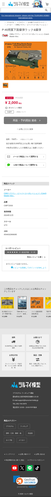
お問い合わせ (40, 454)
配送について (21, 112)
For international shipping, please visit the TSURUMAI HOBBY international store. (26, 17)
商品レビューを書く (35, 257)
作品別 (30, 433)
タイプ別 (9, 440)
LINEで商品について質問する (25, 165)
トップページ (10, 454)
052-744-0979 (21, 404)
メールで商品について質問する (25, 157)
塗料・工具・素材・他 (13, 433)
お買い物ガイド (25, 454)
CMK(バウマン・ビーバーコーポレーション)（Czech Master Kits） (25, 194)
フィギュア (24, 426)
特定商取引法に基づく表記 (15, 460)
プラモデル (10, 426)
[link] (25, 481)
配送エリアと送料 (27, 139)
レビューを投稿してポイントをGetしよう (29, 268)
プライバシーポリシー (36, 460)
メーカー (22, 440)
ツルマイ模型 (28, 494)
